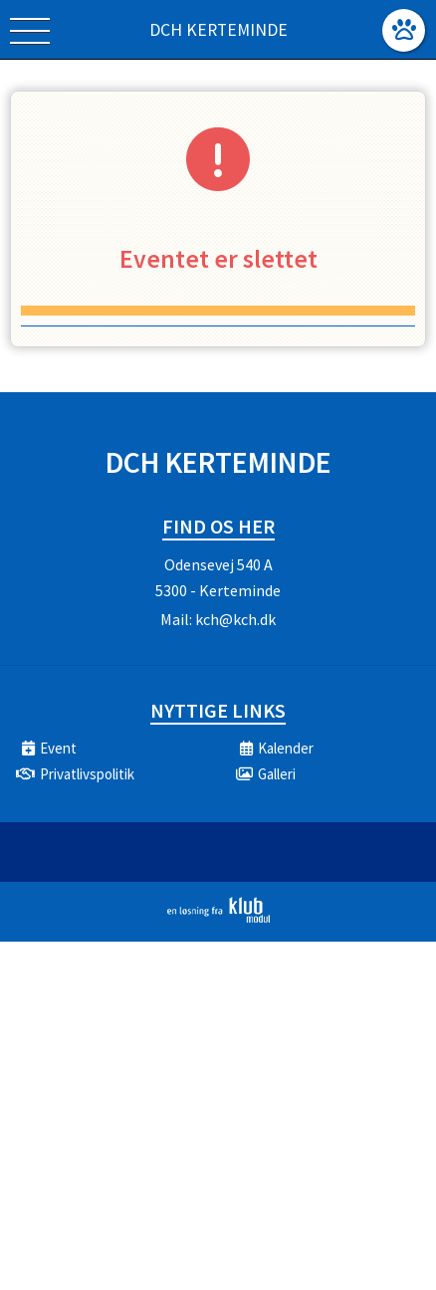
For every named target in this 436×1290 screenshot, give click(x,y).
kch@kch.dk (235, 619)
